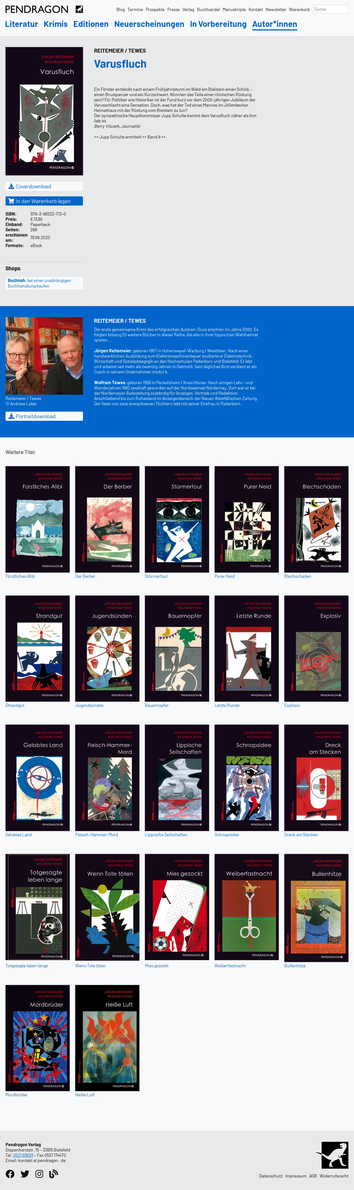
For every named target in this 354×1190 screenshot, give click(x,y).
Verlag (188, 9)
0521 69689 (23, 1155)
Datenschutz (271, 1175)
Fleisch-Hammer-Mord (96, 834)
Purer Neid (225, 576)
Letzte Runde (227, 705)
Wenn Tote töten (90, 965)
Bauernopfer (157, 705)
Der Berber (85, 576)
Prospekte (155, 9)
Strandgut (15, 705)
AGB (313, 1175)
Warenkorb (299, 9)
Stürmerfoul (156, 576)
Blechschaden (297, 576)
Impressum (295, 1175)
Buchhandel (208, 9)
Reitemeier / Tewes (120, 50)
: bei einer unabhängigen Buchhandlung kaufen (39, 283)
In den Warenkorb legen (39, 201)
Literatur (21, 24)
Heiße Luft (85, 1094)
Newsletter (276, 9)
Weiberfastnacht (230, 965)
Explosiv (292, 705)
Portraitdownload (32, 416)
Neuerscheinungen (149, 24)
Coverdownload (29, 186)
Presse (173, 9)
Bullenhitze (295, 965)
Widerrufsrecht (334, 1175)
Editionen (91, 24)
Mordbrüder (17, 1094)
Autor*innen (274, 24)
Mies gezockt (156, 965)
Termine (135, 9)
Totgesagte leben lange (27, 965)
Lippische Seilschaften (166, 834)
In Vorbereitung (218, 24)
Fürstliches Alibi (20, 576)
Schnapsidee (227, 834)
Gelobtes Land (19, 834)
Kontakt (256, 9)
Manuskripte (234, 9)
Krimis (56, 24)
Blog (120, 9)
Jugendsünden (89, 705)
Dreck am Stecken (301, 834)
